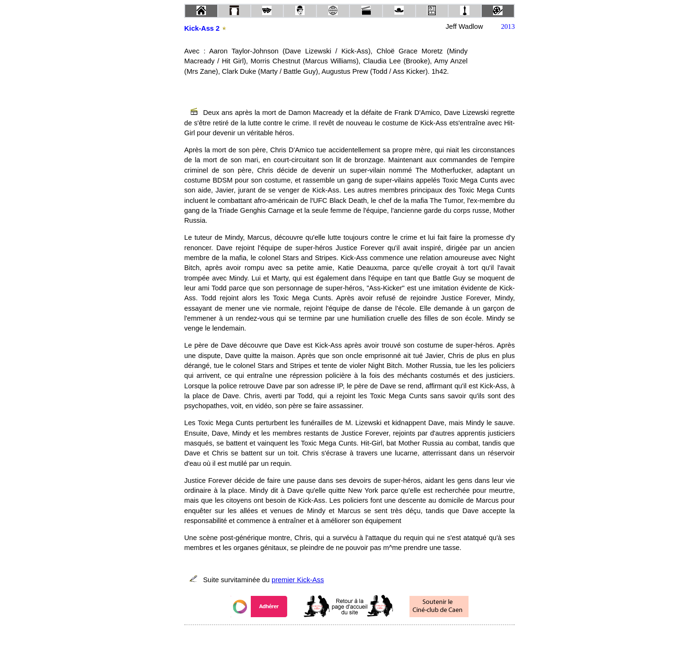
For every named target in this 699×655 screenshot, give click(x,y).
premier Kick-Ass (298, 580)
